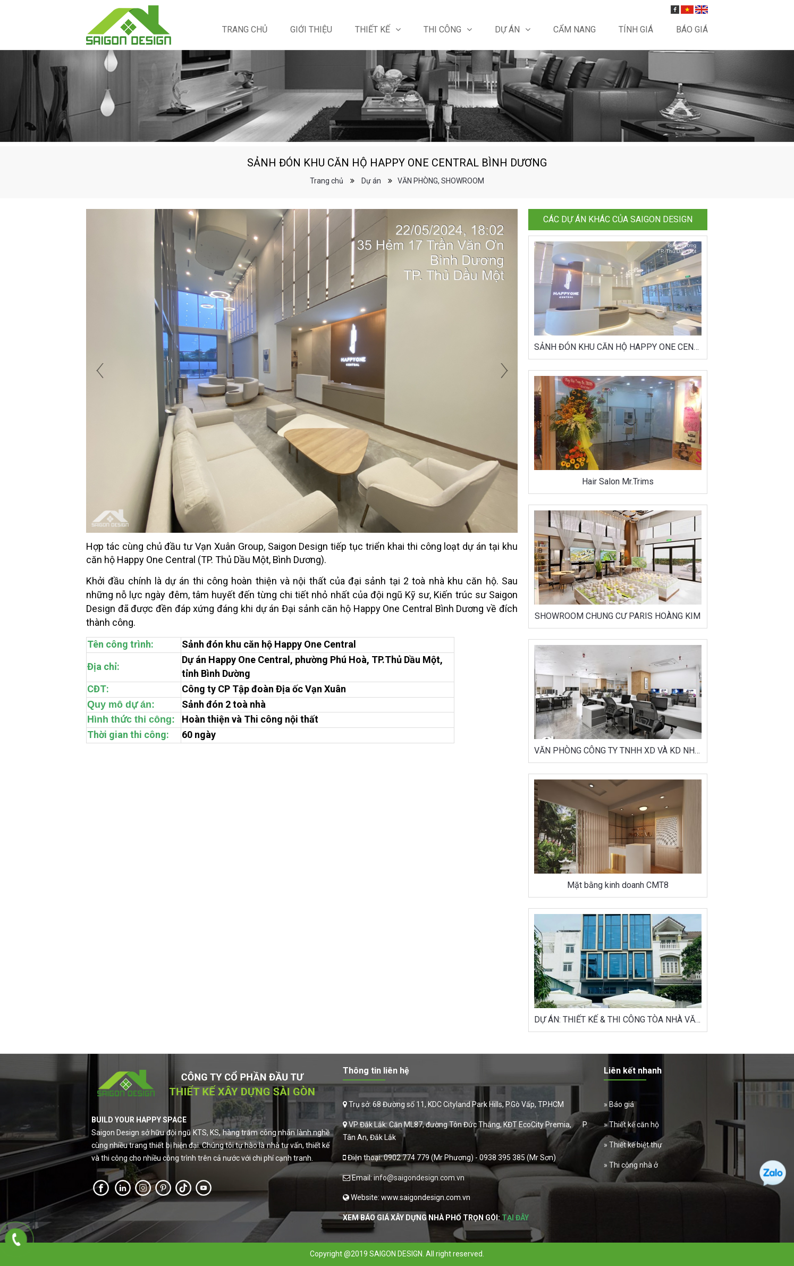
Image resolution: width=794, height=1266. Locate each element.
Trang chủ (244, 29)
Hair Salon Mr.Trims (618, 481)
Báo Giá (692, 29)
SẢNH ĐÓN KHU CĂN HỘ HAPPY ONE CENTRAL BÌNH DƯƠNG (618, 347)
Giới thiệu (311, 29)
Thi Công (442, 29)
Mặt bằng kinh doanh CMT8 (618, 885)
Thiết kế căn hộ (634, 1124)
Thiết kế (372, 29)
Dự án (507, 29)
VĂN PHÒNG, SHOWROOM (441, 181)
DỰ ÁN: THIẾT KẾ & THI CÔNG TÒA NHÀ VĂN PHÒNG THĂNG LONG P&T (618, 1020)
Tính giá (636, 29)
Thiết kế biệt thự (635, 1145)
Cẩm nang (574, 29)
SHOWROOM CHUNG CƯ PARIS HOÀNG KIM (617, 616)
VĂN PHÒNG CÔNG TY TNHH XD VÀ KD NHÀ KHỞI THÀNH (618, 750)
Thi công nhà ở (633, 1165)
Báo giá (621, 1104)
